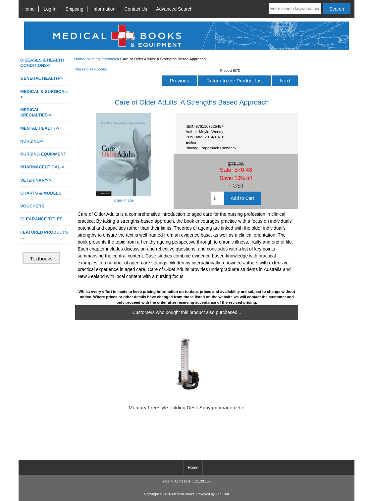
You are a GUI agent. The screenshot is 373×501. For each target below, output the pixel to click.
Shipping (74, 9)
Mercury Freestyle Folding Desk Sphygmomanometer (187, 407)
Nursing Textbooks (102, 59)
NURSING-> (32, 141)
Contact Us (135, 9)
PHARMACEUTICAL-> (42, 166)
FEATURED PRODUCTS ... (44, 235)
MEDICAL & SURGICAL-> (44, 94)
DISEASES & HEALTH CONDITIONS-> (42, 63)
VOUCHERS (32, 206)
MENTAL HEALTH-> (39, 128)
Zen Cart (222, 494)
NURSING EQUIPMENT (43, 154)
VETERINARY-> (35, 180)
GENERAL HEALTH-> (41, 78)
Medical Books (183, 494)
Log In (50, 9)
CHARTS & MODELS (40, 193)
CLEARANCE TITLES (41, 218)
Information (104, 9)
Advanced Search (174, 9)
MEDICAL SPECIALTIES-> (35, 112)
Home (28, 9)
